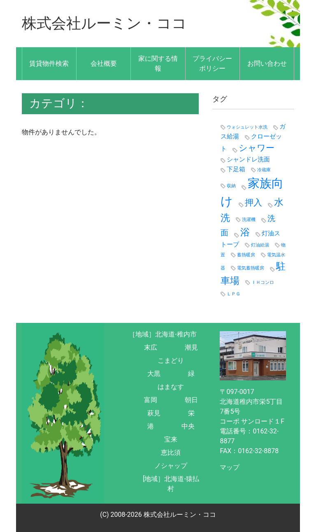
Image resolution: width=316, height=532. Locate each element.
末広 (150, 347)
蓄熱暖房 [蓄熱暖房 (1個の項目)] (246, 254)
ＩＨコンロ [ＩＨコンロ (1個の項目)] (262, 282)
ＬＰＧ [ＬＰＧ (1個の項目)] (233, 293)
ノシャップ (170, 465)
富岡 (150, 399)
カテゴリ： (58, 103)
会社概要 (104, 63)
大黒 (153, 373)
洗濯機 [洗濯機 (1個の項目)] (249, 219)
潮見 (191, 347)
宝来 (170, 439)
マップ (229, 467)
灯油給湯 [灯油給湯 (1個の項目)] (260, 244)
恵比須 (171, 452)
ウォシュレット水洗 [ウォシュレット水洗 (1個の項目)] (247, 126)
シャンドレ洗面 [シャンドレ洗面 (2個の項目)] (248, 159)
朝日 (191, 399)
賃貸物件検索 (49, 63)
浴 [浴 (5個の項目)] (245, 231)
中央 (188, 426)
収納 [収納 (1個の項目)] (231, 185)
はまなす (171, 386)
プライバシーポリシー (212, 63)
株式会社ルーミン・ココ (104, 23)
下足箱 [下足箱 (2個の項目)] (236, 169)
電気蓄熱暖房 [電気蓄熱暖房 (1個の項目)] (250, 267)
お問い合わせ (267, 63)
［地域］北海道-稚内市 (162, 334)
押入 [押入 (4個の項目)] (253, 202)
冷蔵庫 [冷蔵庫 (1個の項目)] (264, 170)
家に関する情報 (158, 63)
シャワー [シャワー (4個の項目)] (256, 147)
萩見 (153, 413)
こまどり (171, 360)
